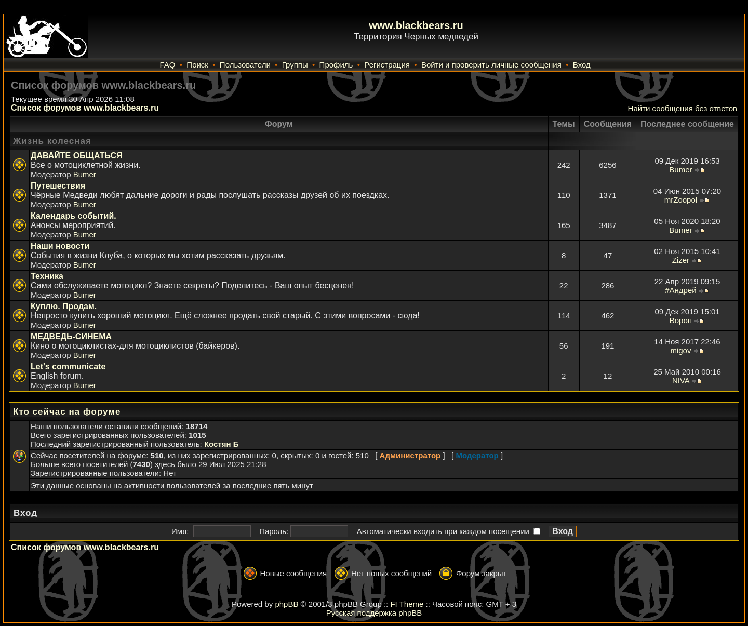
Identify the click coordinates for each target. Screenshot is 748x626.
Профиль (336, 64)
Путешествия (58, 185)
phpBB (286, 604)
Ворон (681, 320)
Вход (582, 64)
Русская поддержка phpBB (374, 612)
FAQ (167, 64)
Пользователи (245, 64)
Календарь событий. (73, 215)
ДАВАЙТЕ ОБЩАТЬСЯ (77, 155)
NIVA (680, 380)
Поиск (197, 64)
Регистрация (387, 64)
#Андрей (680, 290)
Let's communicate (68, 366)
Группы (295, 64)
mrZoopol (680, 199)
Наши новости (60, 246)
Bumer (84, 174)
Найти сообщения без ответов (682, 108)
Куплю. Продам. (64, 306)
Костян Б (221, 443)
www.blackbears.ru (416, 25)
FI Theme (406, 604)
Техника (47, 276)
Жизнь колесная (52, 141)
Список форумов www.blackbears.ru (85, 107)
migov (680, 350)
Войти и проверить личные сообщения (491, 64)
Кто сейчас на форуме (67, 412)
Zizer (680, 260)
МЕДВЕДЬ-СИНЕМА (71, 336)
